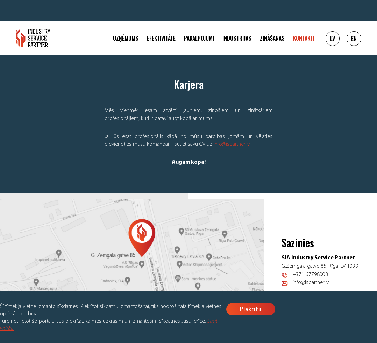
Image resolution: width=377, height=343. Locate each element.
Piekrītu (251, 309)
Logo (33, 38)
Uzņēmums (125, 38)
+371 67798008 (310, 274)
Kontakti (303, 38)
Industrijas (236, 38)
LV (332, 38)
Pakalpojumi (199, 38)
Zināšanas (272, 38)
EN (354, 38)
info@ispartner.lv (232, 144)
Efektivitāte (161, 38)
